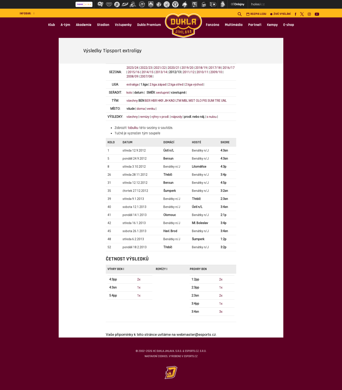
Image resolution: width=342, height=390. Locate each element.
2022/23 (146, 67)
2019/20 (187, 67)
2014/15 (147, 72)
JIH (166, 100)
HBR (154, 100)
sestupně (162, 92)
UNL (224, 100)
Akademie (83, 24)
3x (220, 311)
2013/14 (161, 72)
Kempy (272, 24)
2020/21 (174, 67)
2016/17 (228, 67)
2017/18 (215, 67)
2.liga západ (158, 84)
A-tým (65, 24)
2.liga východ (194, 84)
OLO (199, 100)
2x (138, 279)
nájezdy (176, 116)
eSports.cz (190, 356)
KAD (172, 100)
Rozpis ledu (256, 14)
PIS (204, 100)
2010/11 (202, 72)
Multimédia (234, 24)
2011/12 (189, 72)
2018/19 (201, 67)
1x (138, 287)
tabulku (133, 127)
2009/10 (216, 72)
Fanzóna (212, 24)
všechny (132, 100)
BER (147, 100)
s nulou (212, 116)
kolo (129, 92)
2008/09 (132, 76)
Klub (51, 24)
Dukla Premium (149, 24)
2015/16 (134, 72)
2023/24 (132, 67)
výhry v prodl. (160, 116)
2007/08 (146, 76)
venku (151, 108)
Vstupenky (123, 24)
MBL (185, 100)
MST (192, 100)
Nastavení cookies (156, 356)
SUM (211, 100)
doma (141, 108)
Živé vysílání (280, 14)
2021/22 (160, 67)
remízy (144, 116)
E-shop (288, 24)
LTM (178, 100)
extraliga (133, 84)
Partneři (254, 24)
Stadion (103, 24)
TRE (218, 100)
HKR (160, 100)
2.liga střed (175, 84)
